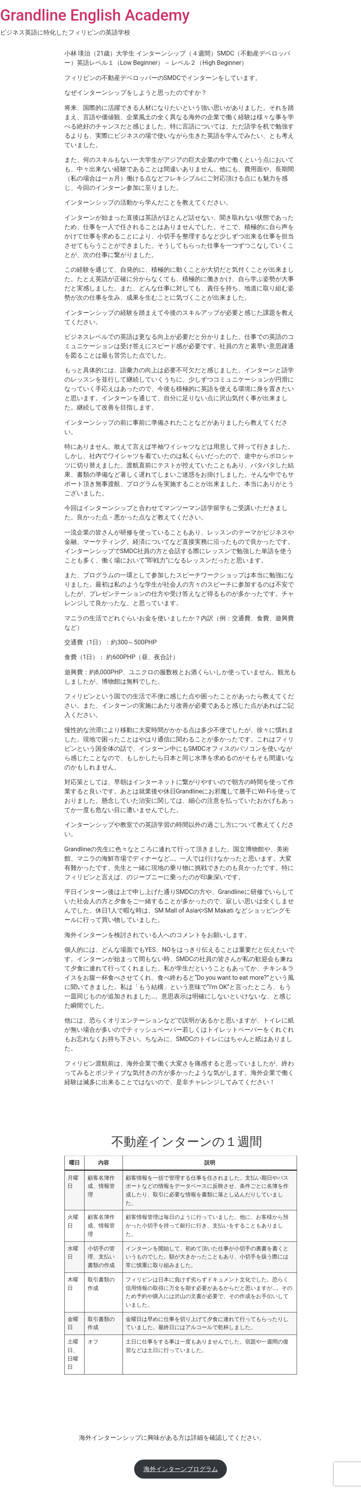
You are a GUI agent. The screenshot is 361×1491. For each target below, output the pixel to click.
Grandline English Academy (95, 15)
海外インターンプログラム (180, 1469)
